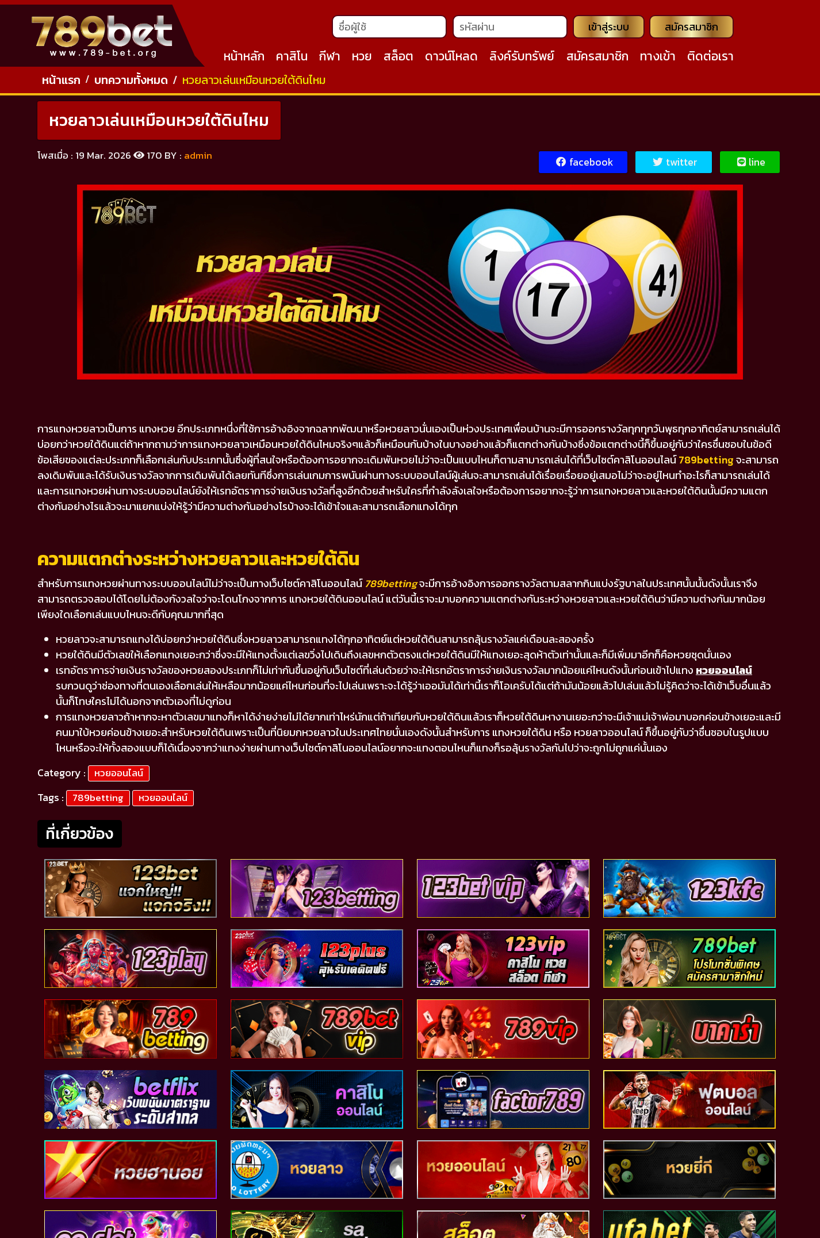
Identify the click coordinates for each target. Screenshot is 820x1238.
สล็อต (398, 58)
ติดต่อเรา (710, 58)
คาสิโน (292, 58)
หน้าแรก (61, 83)
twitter (674, 166)
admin (198, 158)
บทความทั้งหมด (131, 83)
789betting (98, 801)
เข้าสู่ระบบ (607, 28)
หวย (362, 58)
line (751, 166)
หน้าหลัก (244, 58)
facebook (583, 166)
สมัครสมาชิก (691, 28)
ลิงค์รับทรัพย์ (521, 58)
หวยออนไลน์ (118, 776)
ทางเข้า (658, 58)
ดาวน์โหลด (451, 58)
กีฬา (329, 58)
